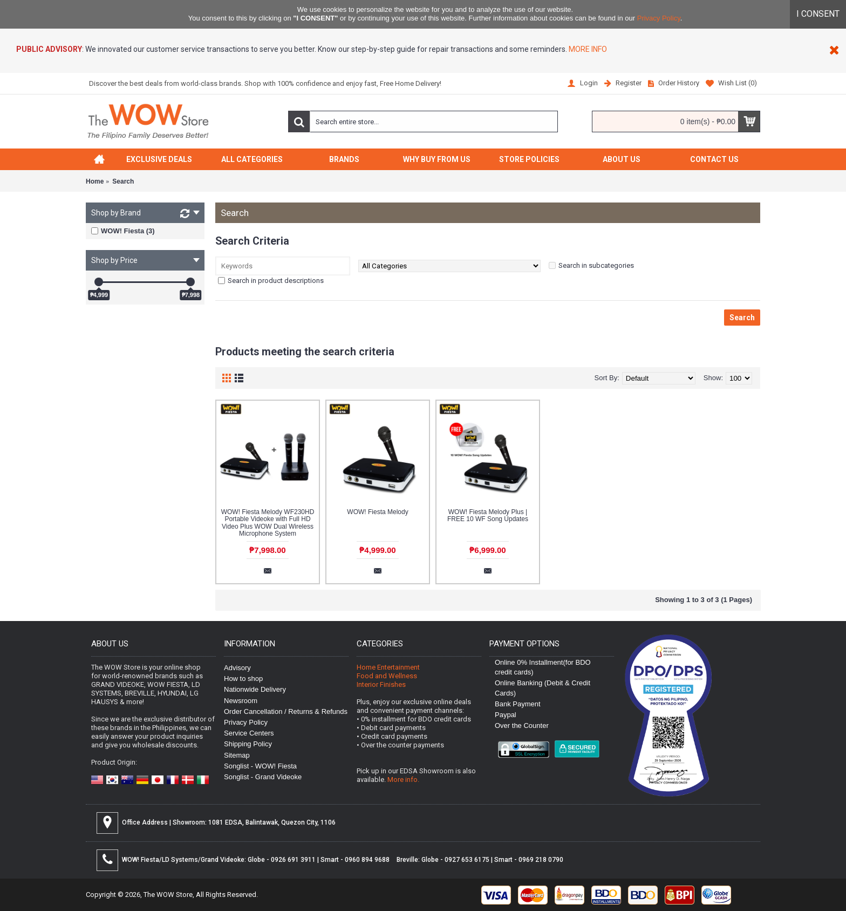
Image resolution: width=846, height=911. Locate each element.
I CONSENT (818, 14)
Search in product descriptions (276, 280)
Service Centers (249, 733)
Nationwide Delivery (255, 689)
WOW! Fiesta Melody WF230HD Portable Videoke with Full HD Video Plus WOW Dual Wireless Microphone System (268, 522)
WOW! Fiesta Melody (377, 512)
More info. (403, 779)
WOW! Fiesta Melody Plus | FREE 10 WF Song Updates (487, 515)
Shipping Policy (248, 744)
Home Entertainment (388, 667)
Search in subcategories (596, 265)
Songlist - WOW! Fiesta (260, 766)
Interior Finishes (381, 684)
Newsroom (240, 701)
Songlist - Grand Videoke (263, 777)
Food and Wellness (387, 676)
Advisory (237, 668)
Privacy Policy (658, 18)
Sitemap (237, 755)
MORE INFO (587, 49)
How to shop (243, 678)
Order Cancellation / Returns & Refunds (285, 711)
